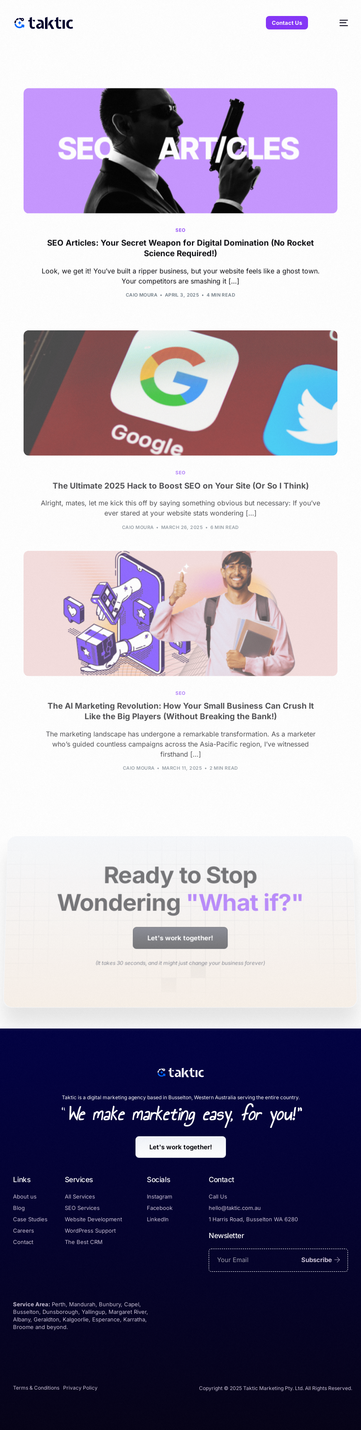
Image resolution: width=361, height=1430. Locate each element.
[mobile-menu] (336, 23)
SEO (180, 231)
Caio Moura (141, 296)
